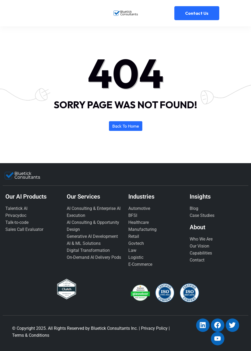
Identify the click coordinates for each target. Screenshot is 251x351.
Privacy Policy (154, 328)
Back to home (125, 126)
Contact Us (196, 13)
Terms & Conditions (30, 335)
